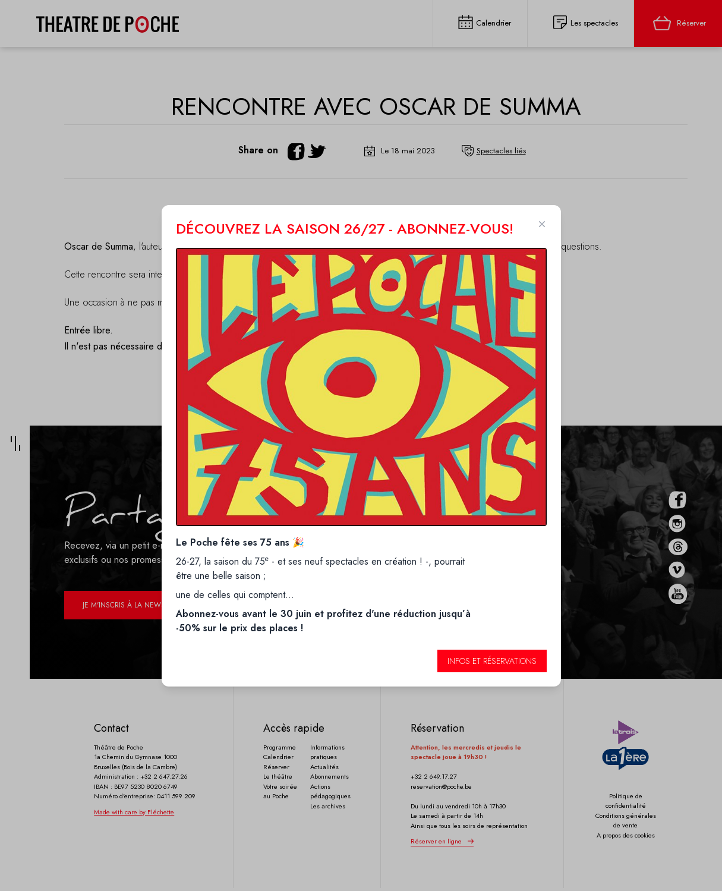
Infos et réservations (492, 661)
